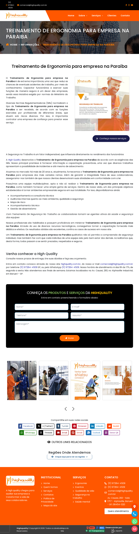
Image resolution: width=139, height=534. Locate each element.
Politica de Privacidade (47, 500)
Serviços (47, 490)
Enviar (69, 338)
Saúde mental (82, 501)
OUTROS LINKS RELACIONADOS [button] (72, 442)
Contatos (48, 494)
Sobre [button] (82, 15)
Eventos (79, 487)
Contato (125, 15)
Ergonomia (81, 483)
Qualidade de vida (84, 490)
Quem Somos (50, 487)
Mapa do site (50, 505)
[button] (66, 409)
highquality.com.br (71, 264)
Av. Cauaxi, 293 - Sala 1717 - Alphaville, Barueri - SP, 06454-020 (119, 501)
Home (71, 15)
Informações (30, 44)
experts (116, 531)
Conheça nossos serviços (111, 138)
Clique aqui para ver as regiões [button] (68, 456)
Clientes (111, 15)
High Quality (14, 159)
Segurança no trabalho (81, 496)
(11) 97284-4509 (10, 5)
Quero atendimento (118, 511)
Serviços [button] (96, 15)
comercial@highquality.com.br (32, 5)
